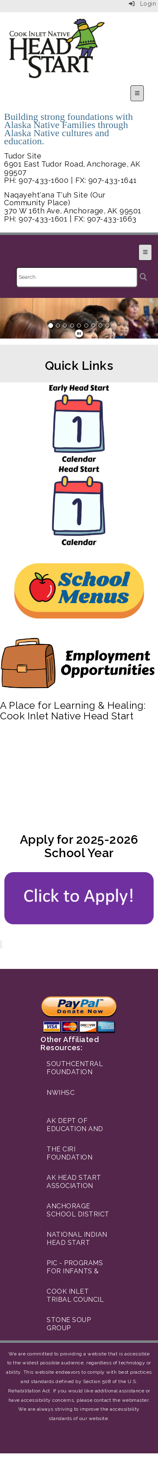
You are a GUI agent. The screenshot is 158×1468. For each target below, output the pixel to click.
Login (142, 3)
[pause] (79, 334)
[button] (12, 318)
